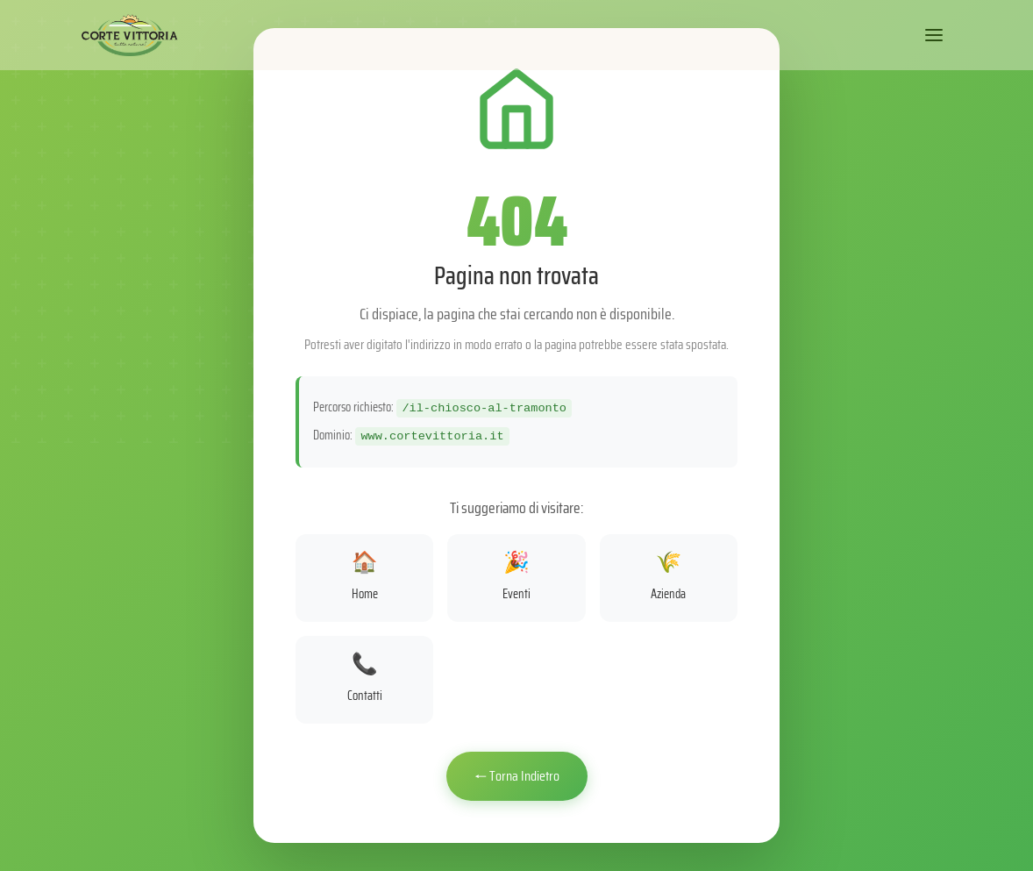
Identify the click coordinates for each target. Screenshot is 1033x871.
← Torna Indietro (516, 776)
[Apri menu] (933, 35)
